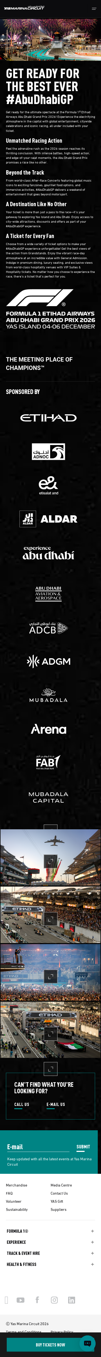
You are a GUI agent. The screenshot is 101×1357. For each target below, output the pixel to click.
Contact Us (59, 1193)
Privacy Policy (62, 1331)
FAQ (9, 1193)
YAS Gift (57, 1201)
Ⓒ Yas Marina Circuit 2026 (27, 1323)
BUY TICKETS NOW (50, 1345)
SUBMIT (83, 1146)
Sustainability (17, 1209)
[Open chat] (87, 1343)
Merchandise (16, 1185)
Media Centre (61, 1185)
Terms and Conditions (23, 1331)
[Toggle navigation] (94, 9)
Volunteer (14, 1201)
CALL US (21, 1104)
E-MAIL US (56, 1104)
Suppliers (59, 1209)
